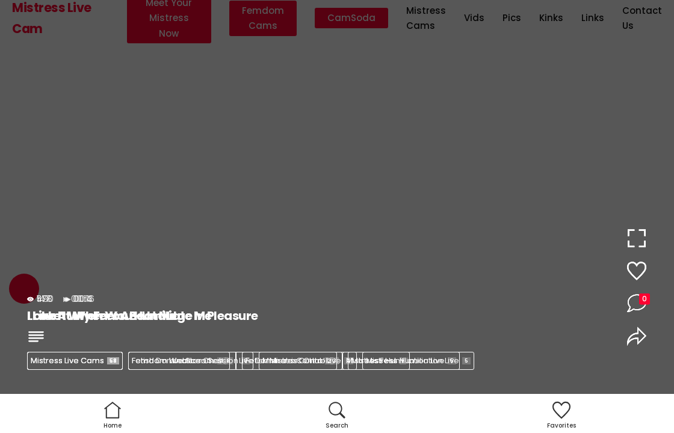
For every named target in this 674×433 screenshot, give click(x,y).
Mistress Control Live (307, 360)
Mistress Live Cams (75, 360)
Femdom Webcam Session (191, 360)
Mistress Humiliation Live (418, 360)
